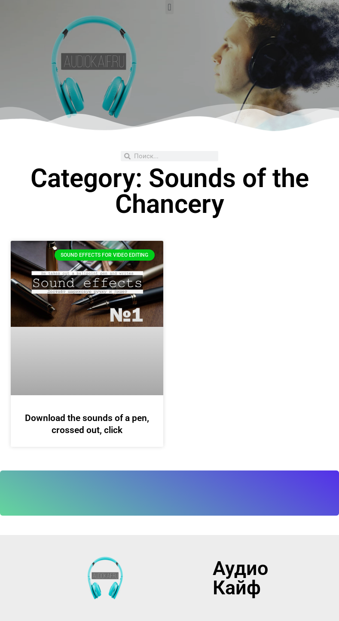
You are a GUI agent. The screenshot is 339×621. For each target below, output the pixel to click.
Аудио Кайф (240, 578)
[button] (169, 7)
